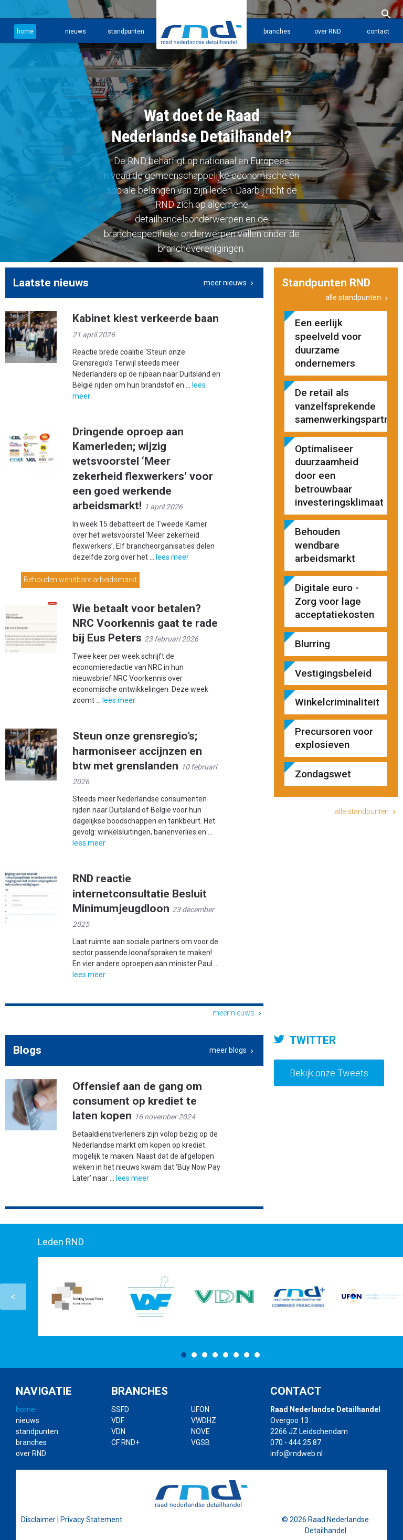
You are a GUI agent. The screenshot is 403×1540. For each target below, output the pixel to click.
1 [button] (183, 1354)
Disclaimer (38, 1519)
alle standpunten (357, 297)
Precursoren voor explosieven (334, 738)
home (25, 31)
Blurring (312, 644)
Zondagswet (323, 774)
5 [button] (225, 1354)
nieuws (75, 31)
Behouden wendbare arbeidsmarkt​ (80, 580)
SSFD (120, 1409)
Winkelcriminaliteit (336, 702)
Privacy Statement (91, 1519)
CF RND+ (125, 1442)
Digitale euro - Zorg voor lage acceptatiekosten (334, 601)
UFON (200, 1409)
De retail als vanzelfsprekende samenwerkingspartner (336, 406)
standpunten (126, 31)
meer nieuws (230, 283)
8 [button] (257, 1354)
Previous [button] (13, 1297)
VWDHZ (203, 1420)
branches (277, 31)
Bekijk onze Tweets (329, 1072)
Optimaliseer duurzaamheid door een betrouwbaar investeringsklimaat (336, 476)
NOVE (200, 1431)
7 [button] (246, 1354)
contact (378, 31)
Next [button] (390, 1297)
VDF (117, 1420)
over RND (327, 31)
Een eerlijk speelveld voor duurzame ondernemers (328, 343)
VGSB (200, 1442)
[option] (201, 131)
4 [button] (215, 1354)
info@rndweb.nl (296, 1453)
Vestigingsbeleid (333, 673)
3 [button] (204, 1354)
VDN (118, 1431)
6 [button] (236, 1354)
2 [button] (194, 1354)
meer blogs (232, 1050)
